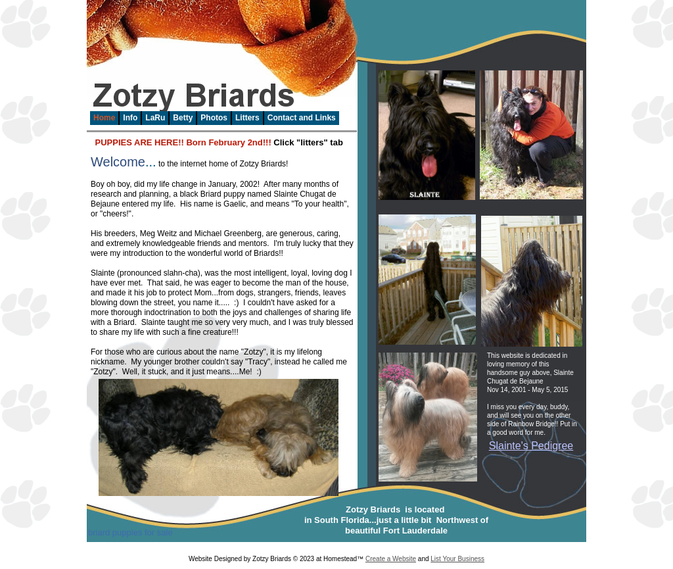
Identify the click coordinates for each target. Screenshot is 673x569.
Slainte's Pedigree (531, 445)
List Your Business (457, 558)
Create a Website (390, 558)
